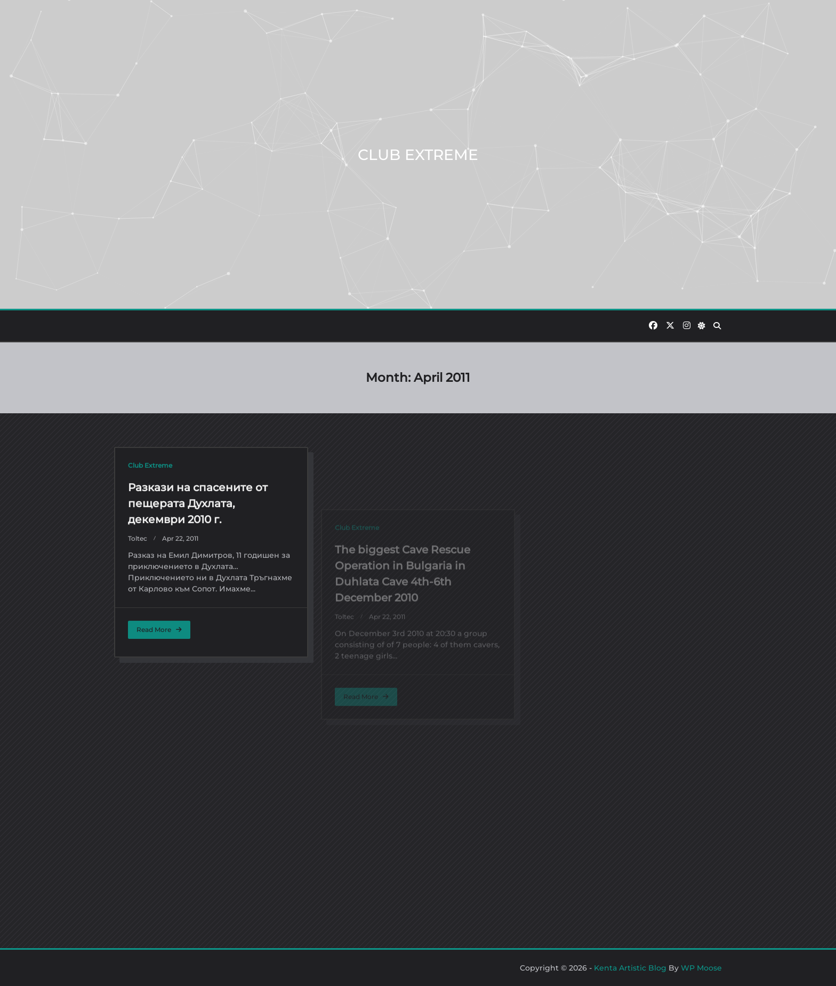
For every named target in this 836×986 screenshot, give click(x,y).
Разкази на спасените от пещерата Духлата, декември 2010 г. (198, 578)
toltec (137, 613)
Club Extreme (150, 540)
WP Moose (701, 968)
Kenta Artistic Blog (630, 968)
